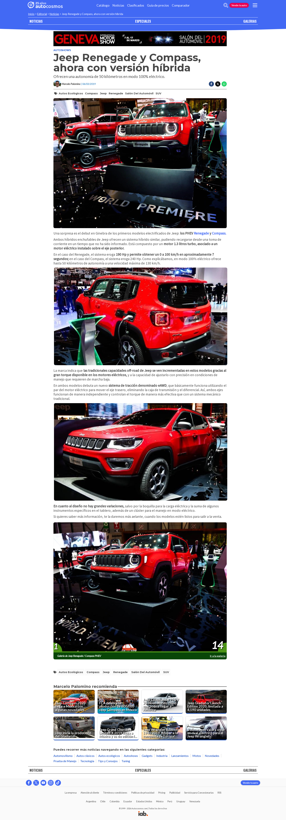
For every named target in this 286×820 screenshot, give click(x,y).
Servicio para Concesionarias (199, 792)
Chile (102, 801)
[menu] (255, 5)
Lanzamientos (180, 755)
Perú (169, 801)
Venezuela (194, 801)
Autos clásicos (85, 755)
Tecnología (87, 761)
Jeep (103, 93)
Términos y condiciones (115, 792)
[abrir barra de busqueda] (226, 5)
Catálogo (102, 5)
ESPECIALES (143, 21)
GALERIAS (249, 21)
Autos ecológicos (109, 755)
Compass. (219, 233)
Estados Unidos (144, 801)
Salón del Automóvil (139, 93)
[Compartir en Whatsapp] (224, 84)
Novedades (212, 755)
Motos (196, 755)
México (159, 801)
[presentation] (140, 587)
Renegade (116, 93)
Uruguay (180, 801)
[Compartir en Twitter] (217, 84)
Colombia (114, 801)
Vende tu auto (239, 5)
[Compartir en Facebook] (211, 84)
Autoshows (62, 50)
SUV (158, 93)
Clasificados (135, 5)
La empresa (71, 792)
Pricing (161, 792)
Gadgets (147, 755)
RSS (219, 792)
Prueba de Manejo (64, 761)
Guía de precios (158, 5)
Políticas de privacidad (142, 792)
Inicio (31, 14)
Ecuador (127, 801)
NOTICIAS (36, 21)
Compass (91, 93)
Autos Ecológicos (71, 93)
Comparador (181, 5)
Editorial (42, 14)
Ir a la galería (217, 655)
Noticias (118, 5)
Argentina (91, 801)
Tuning (125, 761)
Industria (161, 755)
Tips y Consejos (108, 761)
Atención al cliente (90, 792)
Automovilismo (63, 755)
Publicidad (174, 792)
